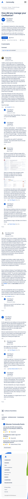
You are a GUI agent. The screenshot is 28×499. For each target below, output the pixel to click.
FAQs (5, 465)
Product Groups (15, 7)
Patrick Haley (8, 57)
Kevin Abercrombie (9, 233)
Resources (6, 474)
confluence (4, 417)
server (3, 419)
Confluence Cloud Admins (8, 8)
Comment (4, 37)
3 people (9, 107)
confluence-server (12, 417)
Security (6, 491)
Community (10, 2)
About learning (7, 472)
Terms (5, 489)
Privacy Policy (7, 487)
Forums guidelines (8, 467)
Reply (2, 226)
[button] (15, 165)
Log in (3, 50)
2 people (9, 296)
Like (2, 107)
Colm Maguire (9, 18)
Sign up (8, 50)
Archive (5, 283)
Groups (9, 7)
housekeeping (20, 417)
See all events (7, 447)
